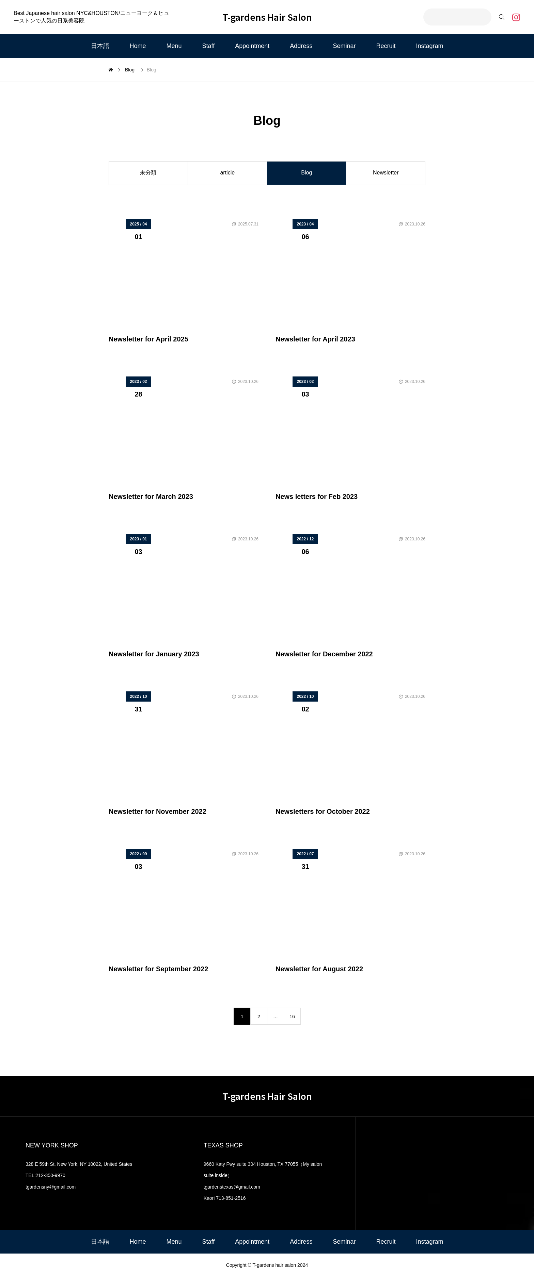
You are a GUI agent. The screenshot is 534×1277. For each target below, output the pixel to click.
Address (301, 46)
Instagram (429, 46)
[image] (183, 276)
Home (138, 46)
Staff (208, 46)
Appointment (252, 46)
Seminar (344, 46)
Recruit (385, 46)
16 (292, 1016)
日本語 (100, 46)
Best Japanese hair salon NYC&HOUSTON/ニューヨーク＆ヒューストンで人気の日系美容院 (91, 16)
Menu (174, 46)
